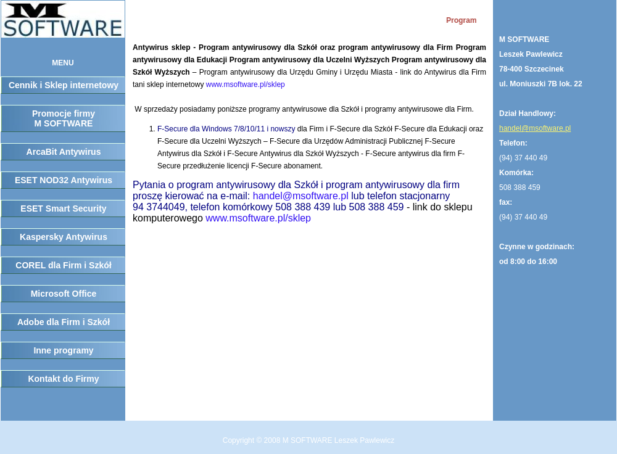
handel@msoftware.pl (301, 196)
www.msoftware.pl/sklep (245, 84)
